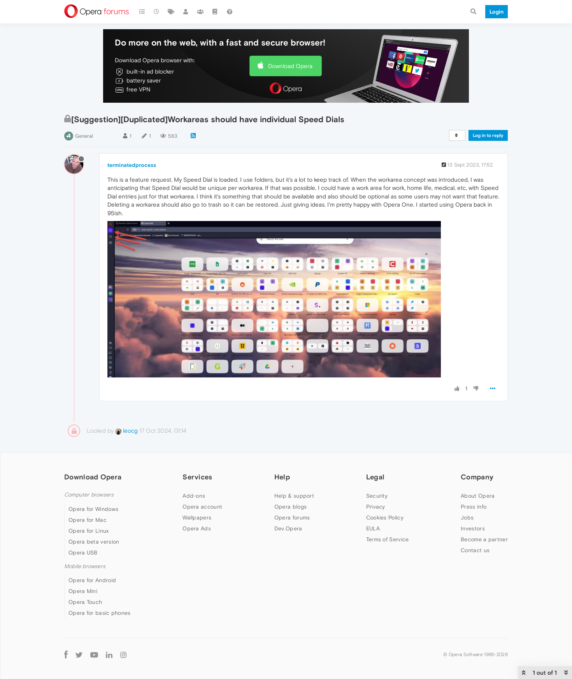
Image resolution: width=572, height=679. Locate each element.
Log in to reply (488, 135)
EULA (373, 528)
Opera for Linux (88, 531)
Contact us (475, 550)
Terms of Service (387, 539)
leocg (126, 430)
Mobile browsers (84, 566)
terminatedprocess (131, 165)
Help (282, 477)
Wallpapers (196, 517)
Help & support (294, 496)
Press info (473, 507)
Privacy (375, 507)
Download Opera (290, 66)
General (84, 136)
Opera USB (83, 552)
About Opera (478, 496)
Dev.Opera (288, 528)
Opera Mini (82, 591)
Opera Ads (196, 528)
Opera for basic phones (99, 613)
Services (197, 477)
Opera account (202, 507)
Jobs (467, 517)
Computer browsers (89, 494)
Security (377, 496)
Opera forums (292, 517)
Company (477, 477)
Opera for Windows (93, 509)
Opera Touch (85, 602)
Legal (375, 477)
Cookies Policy (385, 517)
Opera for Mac (87, 520)
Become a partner (484, 539)
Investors (473, 528)
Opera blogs (290, 507)
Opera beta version (93, 542)
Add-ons (193, 496)
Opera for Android (92, 580)
